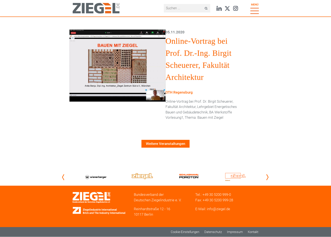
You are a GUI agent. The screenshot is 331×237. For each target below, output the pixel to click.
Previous (64, 177)
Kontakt (253, 232)
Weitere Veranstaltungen (165, 144)
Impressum (235, 232)
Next (268, 177)
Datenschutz (213, 232)
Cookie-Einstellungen (185, 232)
